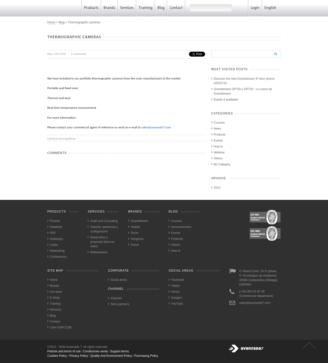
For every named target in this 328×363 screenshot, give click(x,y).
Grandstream (139, 221)
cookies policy (57, 356)
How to (218, 146)
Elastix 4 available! (226, 99)
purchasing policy (146, 356)
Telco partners (119, 304)
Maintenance (98, 252)
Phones (55, 221)
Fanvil (135, 245)
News (217, 128)
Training (145, 8)
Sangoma (137, 239)
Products (91, 8)
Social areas (118, 280)
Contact (176, 8)
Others (218, 158)
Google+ (176, 297)
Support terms (119, 351)
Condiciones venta (95, 351)
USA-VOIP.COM (61, 327)
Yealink (135, 227)
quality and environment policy (111, 356)
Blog (161, 8)
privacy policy (78, 356)
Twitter (175, 286)
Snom (134, 233)
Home (51, 22)
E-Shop (55, 297)
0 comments (78, 53)
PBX (53, 233)
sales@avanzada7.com (156, 127)
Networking (57, 251)
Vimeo (175, 291)
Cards (54, 245)
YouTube (177, 303)
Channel (116, 298)
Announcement (181, 227)
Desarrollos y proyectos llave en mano (102, 242)
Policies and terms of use (64, 351)
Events (218, 140)
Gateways (56, 239)
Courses (219, 122)
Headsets (56, 227)
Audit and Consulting (104, 221)
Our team (56, 291)
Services (127, 8)
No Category (222, 164)
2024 (217, 187)
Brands (109, 8)
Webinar (219, 152)
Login (255, 8)
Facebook (177, 280)
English (272, 8)
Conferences (58, 256)
